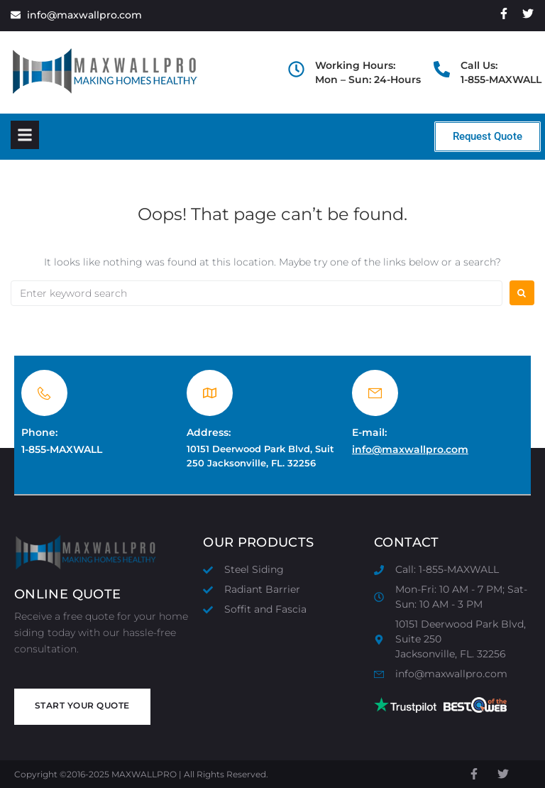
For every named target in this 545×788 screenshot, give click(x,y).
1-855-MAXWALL (61, 449)
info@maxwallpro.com (410, 449)
